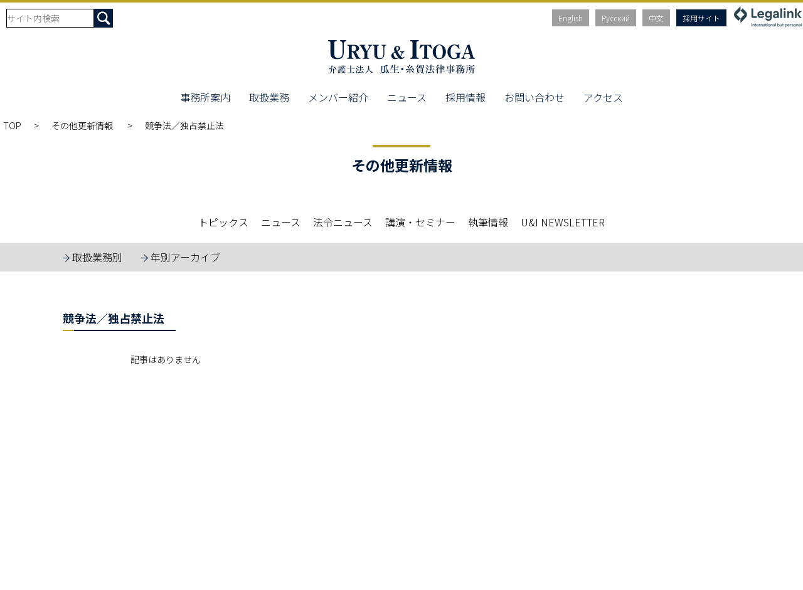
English (570, 18)
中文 (656, 18)
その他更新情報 (83, 125)
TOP (12, 125)
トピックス (223, 221)
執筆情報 (488, 221)
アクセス (603, 97)
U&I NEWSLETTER (563, 221)
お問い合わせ (534, 97)
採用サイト (701, 18)
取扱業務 (269, 97)
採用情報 (465, 97)
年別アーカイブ (185, 257)
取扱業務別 (97, 257)
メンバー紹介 (338, 97)
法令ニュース (343, 221)
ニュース (407, 97)
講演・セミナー (420, 221)
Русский (616, 18)
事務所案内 (205, 97)
